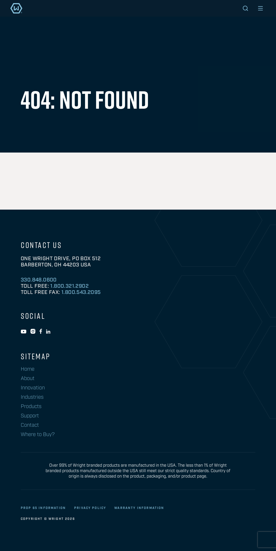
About (27, 378)
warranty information (139, 508)
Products (31, 406)
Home (27, 369)
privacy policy (90, 508)
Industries (32, 397)
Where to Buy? (38, 434)
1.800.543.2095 (81, 292)
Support (30, 415)
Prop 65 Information (43, 508)
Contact (30, 425)
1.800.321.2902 (69, 286)
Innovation (33, 387)
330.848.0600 (39, 280)
